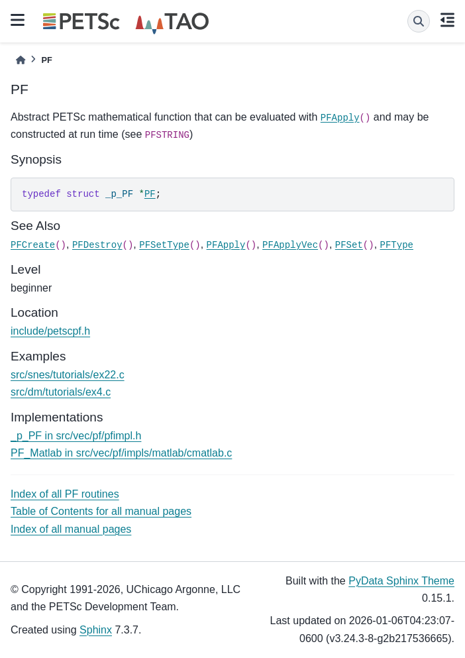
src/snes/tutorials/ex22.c (68, 374)
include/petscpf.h (50, 331)
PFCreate (33, 245)
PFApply (340, 118)
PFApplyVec (290, 245)
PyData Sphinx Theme (401, 580)
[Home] (20, 60)
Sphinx (95, 629)
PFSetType (164, 245)
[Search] (418, 21)
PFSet (349, 245)
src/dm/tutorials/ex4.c (61, 392)
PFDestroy (97, 245)
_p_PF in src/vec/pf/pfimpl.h (76, 435)
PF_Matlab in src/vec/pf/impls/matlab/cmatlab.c (121, 453)
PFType (396, 245)
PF (150, 194)
